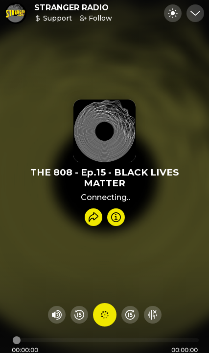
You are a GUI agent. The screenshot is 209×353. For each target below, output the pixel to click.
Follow (96, 18)
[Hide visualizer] (153, 315)
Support (53, 18)
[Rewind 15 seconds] (79, 315)
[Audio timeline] (106, 340)
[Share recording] (93, 217)
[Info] (116, 217)
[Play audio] (104, 315)
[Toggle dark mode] (173, 13)
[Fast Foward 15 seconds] (130, 315)
